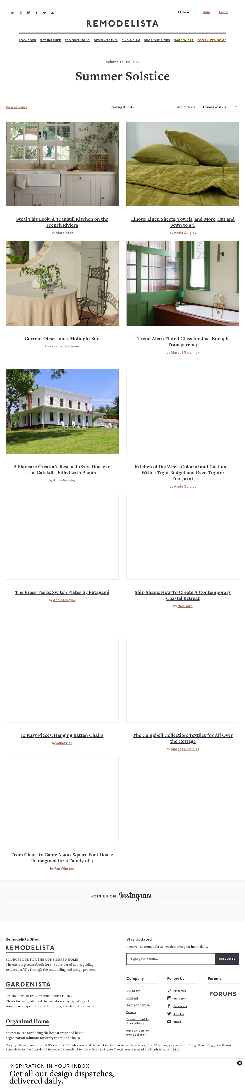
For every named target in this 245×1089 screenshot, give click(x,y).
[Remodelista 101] (20, 13)
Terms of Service (138, 1005)
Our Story (133, 990)
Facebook (177, 1006)
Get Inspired (50, 40)
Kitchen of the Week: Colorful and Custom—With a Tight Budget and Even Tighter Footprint (183, 473)
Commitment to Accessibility (137, 1021)
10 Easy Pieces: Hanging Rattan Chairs (62, 735)
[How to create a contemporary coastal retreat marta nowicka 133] (182, 537)
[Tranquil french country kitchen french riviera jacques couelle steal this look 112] (62, 164)
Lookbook (27, 40)
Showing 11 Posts (122, 107)
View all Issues (16, 107)
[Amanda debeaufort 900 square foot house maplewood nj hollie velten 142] (62, 799)
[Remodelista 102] (28, 13)
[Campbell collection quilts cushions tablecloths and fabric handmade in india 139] (182, 680)
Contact (132, 998)
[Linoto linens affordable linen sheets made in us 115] (182, 164)
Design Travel (106, 40)
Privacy (131, 1012)
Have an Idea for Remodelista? (137, 1032)
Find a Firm (131, 40)
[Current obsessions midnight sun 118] (62, 283)
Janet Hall (64, 743)
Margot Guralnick (185, 352)
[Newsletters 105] (52, 13)
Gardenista (184, 40)
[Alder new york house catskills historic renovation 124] (62, 411)
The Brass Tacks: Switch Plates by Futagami (62, 592)
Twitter (175, 1014)
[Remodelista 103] (36, 13)
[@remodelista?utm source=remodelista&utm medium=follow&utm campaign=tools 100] (13, 13)
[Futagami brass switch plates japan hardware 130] (62, 537)
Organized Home (211, 40)
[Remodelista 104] (44, 13)
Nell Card (185, 606)
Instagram (177, 998)
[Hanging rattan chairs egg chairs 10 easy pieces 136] (62, 680)
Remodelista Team (64, 346)
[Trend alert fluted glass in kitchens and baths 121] (182, 283)
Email (174, 1022)
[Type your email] (170, 959)
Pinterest (176, 991)
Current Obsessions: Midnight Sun (62, 339)
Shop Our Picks (157, 40)
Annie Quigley (185, 233)
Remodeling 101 (77, 40)
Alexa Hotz (64, 233)
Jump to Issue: (186, 107)
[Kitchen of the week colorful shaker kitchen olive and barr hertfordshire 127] (182, 411)
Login (223, 12)
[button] (184, 12)
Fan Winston (64, 868)
